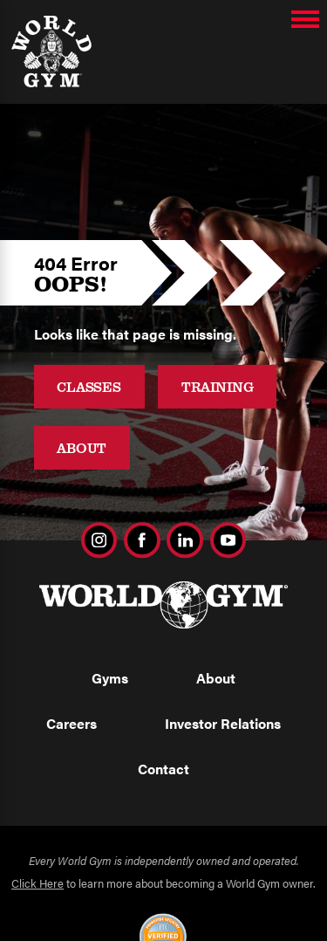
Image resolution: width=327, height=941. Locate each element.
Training (217, 386)
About (81, 447)
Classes (89, 386)
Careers (71, 723)
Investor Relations (223, 723)
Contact (163, 769)
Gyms (110, 678)
